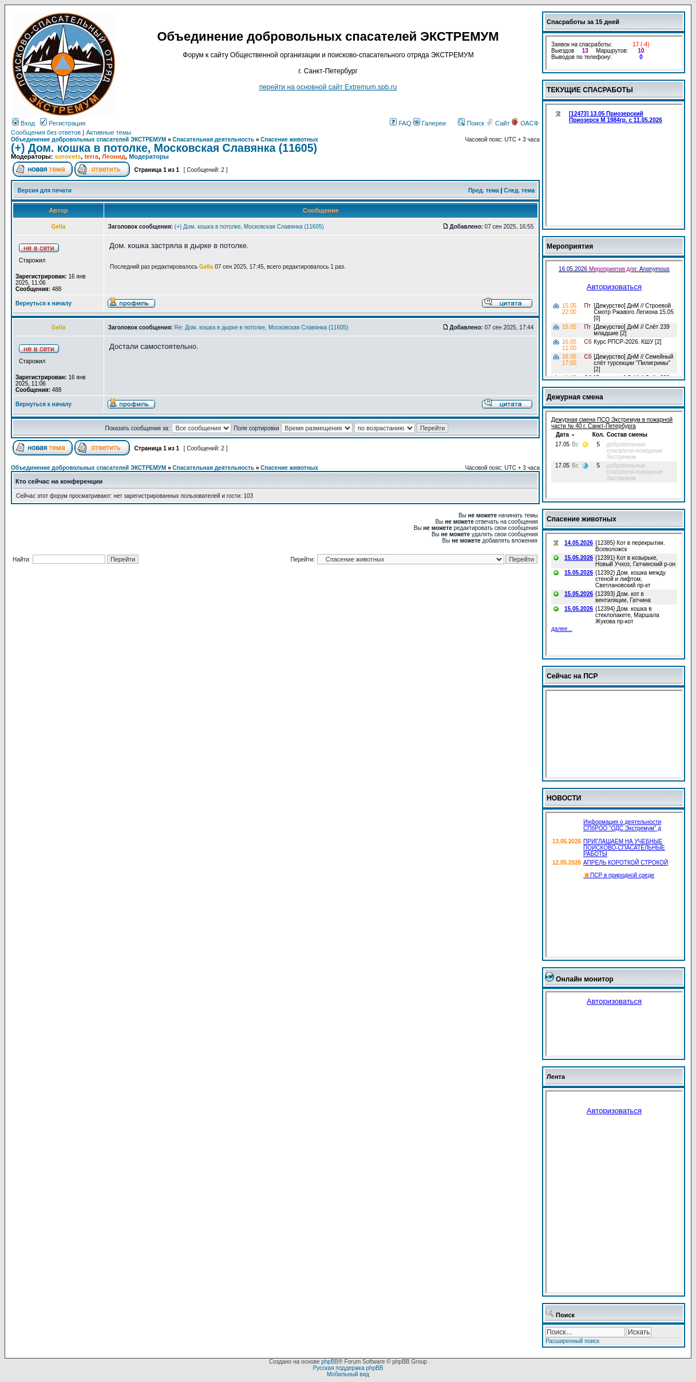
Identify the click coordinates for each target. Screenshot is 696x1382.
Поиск (471, 123)
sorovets (67, 156)
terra (91, 156)
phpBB (329, 1362)
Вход (23, 123)
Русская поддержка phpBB (348, 1368)
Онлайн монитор (585, 979)
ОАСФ (525, 123)
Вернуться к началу (43, 303)
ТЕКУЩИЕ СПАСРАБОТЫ (590, 90)
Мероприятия (570, 246)
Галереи (429, 123)
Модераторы (149, 156)
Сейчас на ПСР (572, 676)
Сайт (498, 123)
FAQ (400, 123)
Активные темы (108, 132)
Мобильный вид (348, 1374)
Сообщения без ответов (46, 132)
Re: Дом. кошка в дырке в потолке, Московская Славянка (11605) (262, 327)
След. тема (519, 190)
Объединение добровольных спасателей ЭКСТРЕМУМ (88, 139)
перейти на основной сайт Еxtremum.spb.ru (328, 87)
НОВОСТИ (564, 798)
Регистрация (62, 123)
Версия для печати (45, 190)
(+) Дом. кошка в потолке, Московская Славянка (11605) (164, 148)
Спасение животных (289, 139)
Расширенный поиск (572, 1341)
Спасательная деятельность (214, 139)
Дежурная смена (575, 397)
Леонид (113, 156)
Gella (206, 267)
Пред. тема (483, 190)
